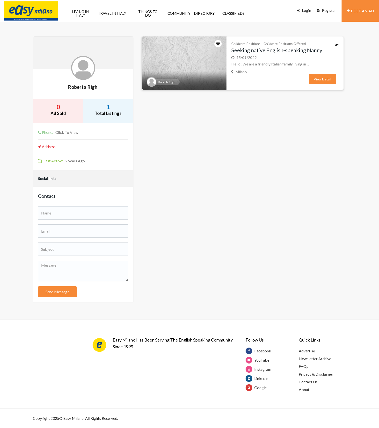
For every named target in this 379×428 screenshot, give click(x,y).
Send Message (57, 291)
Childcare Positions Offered (284, 44)
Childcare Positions (246, 44)
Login (304, 10)
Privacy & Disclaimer (316, 374)
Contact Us (308, 381)
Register (326, 10)
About (304, 389)
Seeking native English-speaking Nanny (276, 50)
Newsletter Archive (315, 358)
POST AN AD (360, 10)
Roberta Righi (83, 87)
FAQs (303, 366)
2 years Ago (61, 160)
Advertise (307, 351)
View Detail (322, 79)
